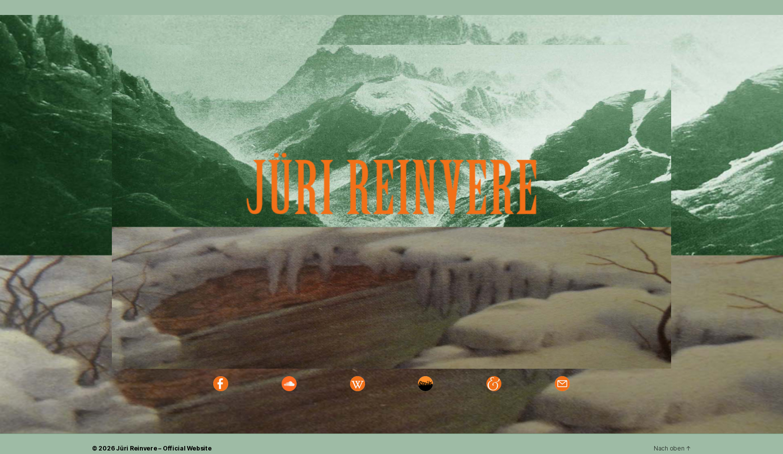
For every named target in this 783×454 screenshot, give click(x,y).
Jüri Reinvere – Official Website (163, 448)
